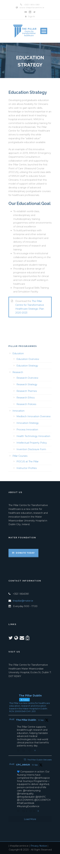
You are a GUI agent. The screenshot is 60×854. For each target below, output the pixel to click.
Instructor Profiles (26, 468)
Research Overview (27, 377)
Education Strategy (27, 365)
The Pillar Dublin (26, 719)
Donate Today (23, 553)
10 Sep (35, 765)
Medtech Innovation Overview (33, 416)
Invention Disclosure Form (31, 449)
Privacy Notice (39, 845)
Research (17, 372)
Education (18, 353)
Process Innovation (27, 429)
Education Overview (27, 359)
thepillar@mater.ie (23, 600)
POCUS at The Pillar (27, 461)
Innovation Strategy (27, 423)
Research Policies (26, 404)
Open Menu (43, 31)
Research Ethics (25, 397)
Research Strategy (26, 384)
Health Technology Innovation (33, 436)
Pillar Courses (19, 455)
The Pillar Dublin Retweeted (40, 759)
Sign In (31, 16)
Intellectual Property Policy (31, 442)
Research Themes (26, 391)
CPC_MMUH (23, 764)
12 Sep (41, 720)
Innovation (18, 410)
